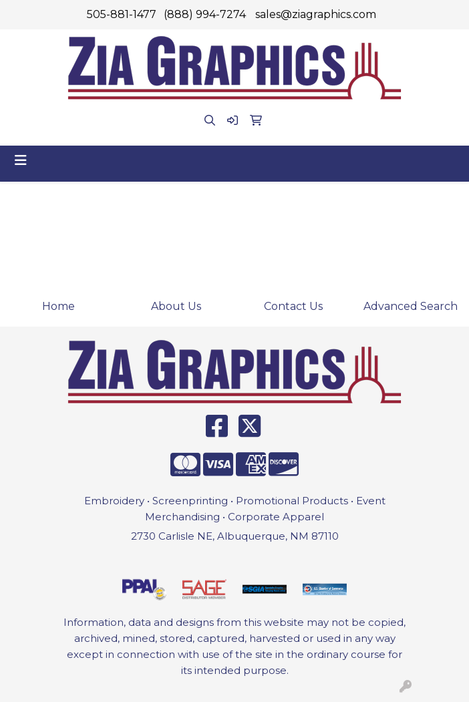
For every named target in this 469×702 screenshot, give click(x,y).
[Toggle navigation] (21, 160)
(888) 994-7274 (205, 14)
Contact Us (293, 306)
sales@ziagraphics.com (315, 14)
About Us (176, 306)
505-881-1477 (121, 14)
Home (58, 306)
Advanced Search (410, 306)
